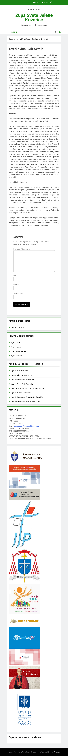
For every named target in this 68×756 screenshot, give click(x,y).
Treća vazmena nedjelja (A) (42, 2)
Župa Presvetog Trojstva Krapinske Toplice (25, 401)
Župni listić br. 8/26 (17, 327)
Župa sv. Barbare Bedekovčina (21, 393)
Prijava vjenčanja (16, 347)
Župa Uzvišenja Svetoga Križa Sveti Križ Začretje (27, 388)
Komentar (22, 249)
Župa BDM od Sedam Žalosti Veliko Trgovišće (27, 397)
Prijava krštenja (16, 343)
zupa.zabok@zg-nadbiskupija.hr (26, 426)
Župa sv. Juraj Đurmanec (19, 371)
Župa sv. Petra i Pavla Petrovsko (22, 384)
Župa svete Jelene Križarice (34, 17)
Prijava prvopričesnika (18, 351)
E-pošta (16, 284)
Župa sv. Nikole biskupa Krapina (22, 375)
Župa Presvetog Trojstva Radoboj (22, 380)
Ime (14, 275)
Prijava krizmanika (17, 356)
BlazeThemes (55, 752)
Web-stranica (18, 293)
